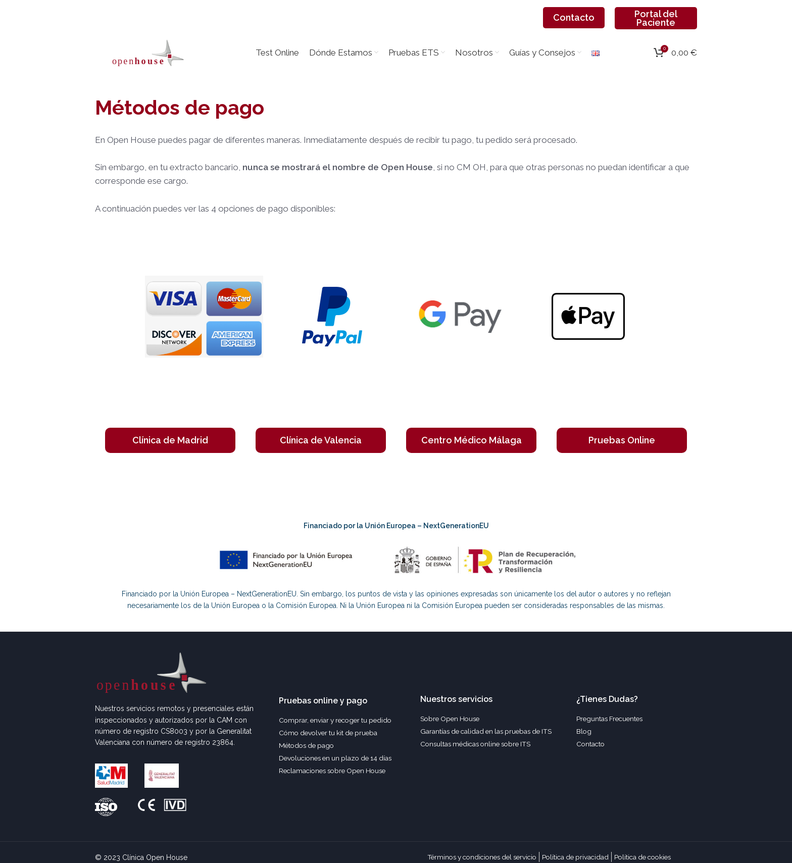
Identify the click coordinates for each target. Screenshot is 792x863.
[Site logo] (148, 64)
